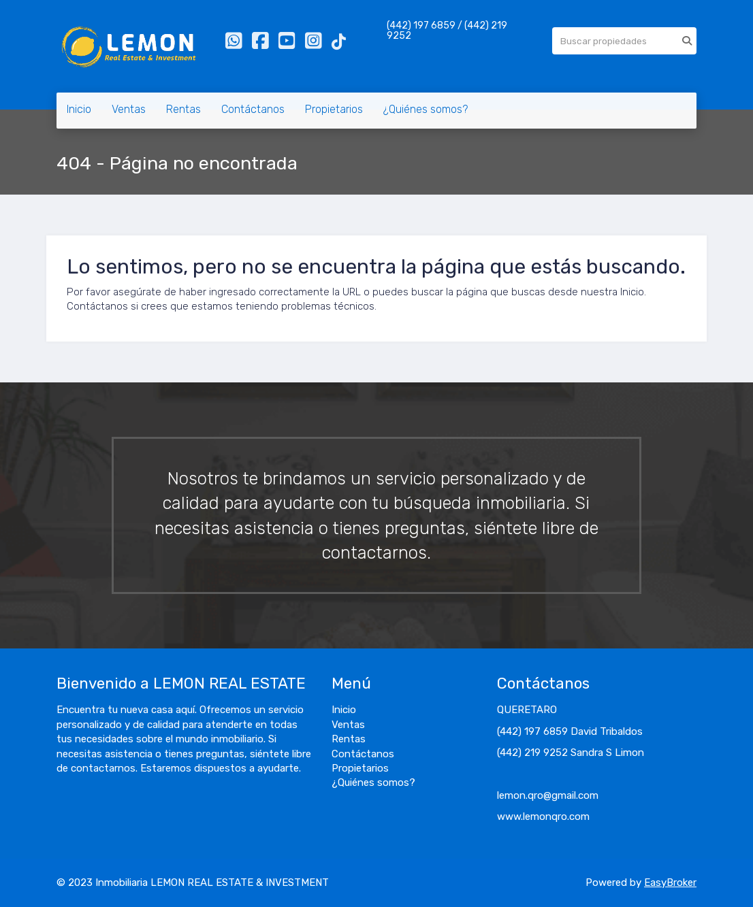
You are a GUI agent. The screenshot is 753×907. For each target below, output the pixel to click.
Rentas (183, 109)
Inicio (79, 109)
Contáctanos (253, 109)
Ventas (129, 109)
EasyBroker (670, 882)
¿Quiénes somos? (425, 109)
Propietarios (334, 109)
